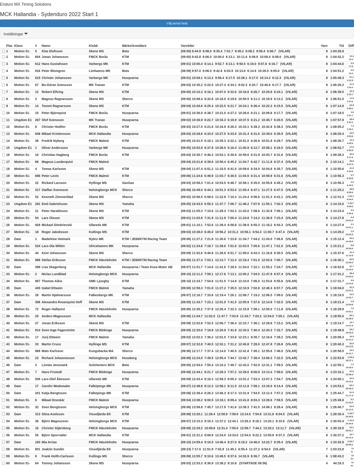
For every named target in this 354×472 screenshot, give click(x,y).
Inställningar (16, 34)
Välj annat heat (176, 23)
